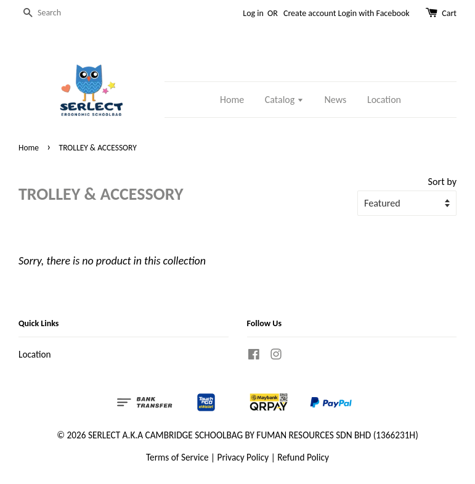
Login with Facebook (374, 13)
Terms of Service (177, 457)
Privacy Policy (243, 457)
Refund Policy (303, 457)
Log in (253, 13)
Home (232, 99)
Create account (309, 13)
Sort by (442, 181)
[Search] (55, 13)
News (336, 99)
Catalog (284, 99)
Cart (449, 13)
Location (384, 99)
